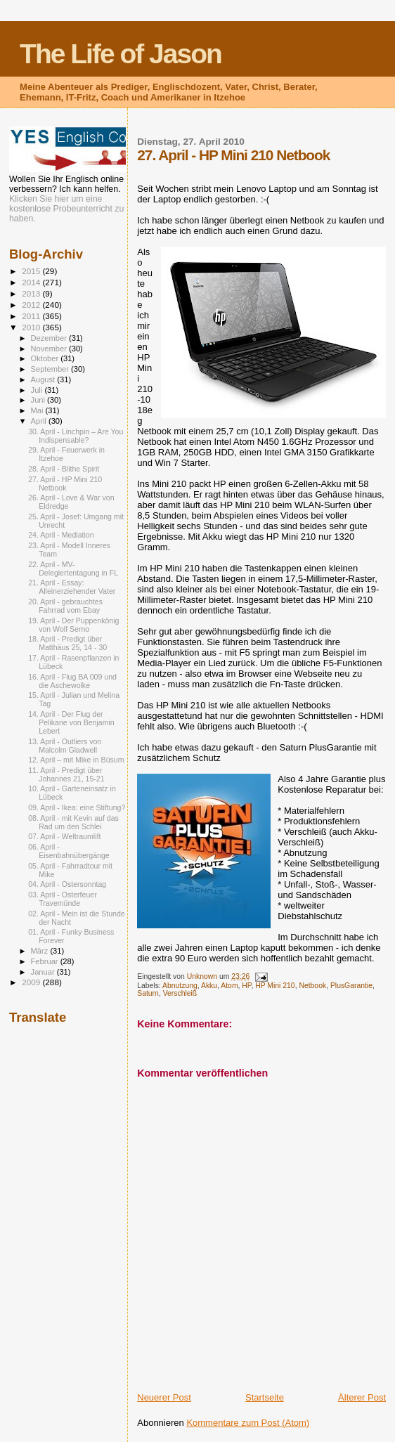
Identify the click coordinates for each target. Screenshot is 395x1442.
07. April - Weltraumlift (64, 836)
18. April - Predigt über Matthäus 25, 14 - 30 (67, 643)
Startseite (264, 1397)
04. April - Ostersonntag (67, 884)
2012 (32, 304)
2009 (32, 982)
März (41, 951)
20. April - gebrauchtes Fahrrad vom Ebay (65, 605)
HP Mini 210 (274, 985)
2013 (32, 293)
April (39, 421)
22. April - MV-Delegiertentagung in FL (73, 568)
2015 (32, 270)
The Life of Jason (120, 54)
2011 (32, 315)
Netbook (312, 985)
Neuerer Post (164, 1397)
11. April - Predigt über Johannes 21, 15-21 (66, 774)
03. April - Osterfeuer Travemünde (62, 898)
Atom (229, 985)
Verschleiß (180, 993)
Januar (44, 972)
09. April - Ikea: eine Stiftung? (76, 807)
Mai (38, 410)
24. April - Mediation (61, 535)
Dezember (50, 338)
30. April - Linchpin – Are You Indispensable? (75, 435)
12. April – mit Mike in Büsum (76, 759)
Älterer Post (362, 1397)
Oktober (46, 358)
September (51, 369)
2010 (32, 327)
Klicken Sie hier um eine (55, 199)
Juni (39, 400)
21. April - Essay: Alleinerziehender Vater (71, 586)
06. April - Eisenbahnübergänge (69, 851)
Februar (45, 961)
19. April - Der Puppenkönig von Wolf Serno (73, 624)
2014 (32, 282)
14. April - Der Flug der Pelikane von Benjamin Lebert (71, 722)
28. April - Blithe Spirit (63, 469)
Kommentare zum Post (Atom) (247, 1422)
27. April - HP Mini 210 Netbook (65, 483)
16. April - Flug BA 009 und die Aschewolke (72, 681)
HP (246, 985)
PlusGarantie (351, 985)
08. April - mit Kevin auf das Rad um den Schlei (73, 822)
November (50, 348)
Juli (38, 390)
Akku (209, 985)
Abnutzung (180, 985)
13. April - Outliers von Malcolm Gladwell (64, 745)
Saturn (148, 993)
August (44, 379)
